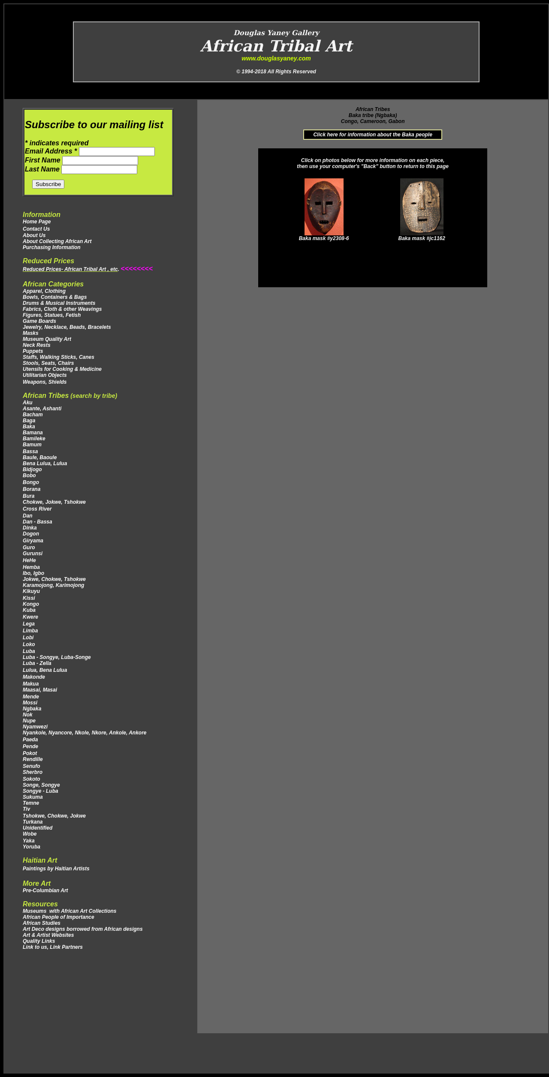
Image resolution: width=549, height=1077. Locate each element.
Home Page (37, 222)
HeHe (29, 560)
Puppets (33, 351)
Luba (29, 651)
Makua (31, 684)
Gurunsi (32, 554)
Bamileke (34, 439)
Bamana (33, 433)
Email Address (52, 151)
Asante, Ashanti (42, 409)
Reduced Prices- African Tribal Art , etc (70, 269)
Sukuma (33, 797)
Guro (29, 548)
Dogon (31, 534)
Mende (31, 697)
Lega (29, 624)
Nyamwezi (35, 727)
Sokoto (31, 779)
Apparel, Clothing (44, 291)
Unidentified (37, 828)
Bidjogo (32, 469)
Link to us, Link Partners (53, 947)
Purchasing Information (52, 247)
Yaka (29, 841)
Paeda (30, 740)
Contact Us (36, 229)
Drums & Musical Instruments (59, 303)
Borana (31, 489)
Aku (28, 403)
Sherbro (32, 772)
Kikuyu (31, 591)
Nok (28, 715)
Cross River (37, 509)
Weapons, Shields (44, 382)
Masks (31, 333)
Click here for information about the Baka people (372, 135)
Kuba (29, 610)
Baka (29, 427)
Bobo (29, 475)
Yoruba (31, 847)
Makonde (34, 677)
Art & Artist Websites (48, 935)
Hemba (31, 567)
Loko (29, 644)
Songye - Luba (40, 791)
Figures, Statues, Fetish (52, 315)
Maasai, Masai (42, 690)
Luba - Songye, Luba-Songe (57, 657)
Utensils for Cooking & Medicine (62, 369)
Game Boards (39, 321)
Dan (28, 516)
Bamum (32, 445)
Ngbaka (32, 709)
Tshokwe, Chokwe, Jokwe (55, 816)
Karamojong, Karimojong (53, 585)
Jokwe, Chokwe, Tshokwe (54, 579)
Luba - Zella (37, 663)
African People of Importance (58, 917)
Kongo (31, 604)
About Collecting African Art (57, 241)
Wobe (29, 834)
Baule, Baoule (40, 457)
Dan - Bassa (37, 522)
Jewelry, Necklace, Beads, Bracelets (67, 327)
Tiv (26, 809)
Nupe (29, 721)
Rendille (33, 759)
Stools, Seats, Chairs (48, 363)
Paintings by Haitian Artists (56, 869)
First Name (43, 160)
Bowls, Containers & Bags (55, 297)
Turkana (33, 822)
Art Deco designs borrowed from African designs (83, 929)
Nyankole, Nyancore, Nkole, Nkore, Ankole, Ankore (85, 733)
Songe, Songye (41, 785)
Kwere (30, 617)
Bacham (33, 415)
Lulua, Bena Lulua (46, 670)
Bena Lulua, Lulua (45, 463)
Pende (31, 746)
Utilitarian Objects (45, 375)
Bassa (30, 451)
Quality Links (39, 941)
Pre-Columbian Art (45, 890)
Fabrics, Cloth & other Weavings (62, 309)
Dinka (30, 528)
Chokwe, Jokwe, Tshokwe (54, 502)
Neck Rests (37, 345)
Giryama (33, 541)
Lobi (28, 638)
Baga (29, 421)
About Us (34, 235)
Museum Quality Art (47, 339)
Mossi (30, 703)
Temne (31, 803)
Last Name (43, 169)
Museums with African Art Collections (69, 911)
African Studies (41, 923)
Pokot (31, 753)
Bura (28, 496)
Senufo (31, 766)
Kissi (29, 598)
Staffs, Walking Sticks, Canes (58, 357)
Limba (30, 631)
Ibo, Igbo (33, 573)
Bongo (31, 482)
